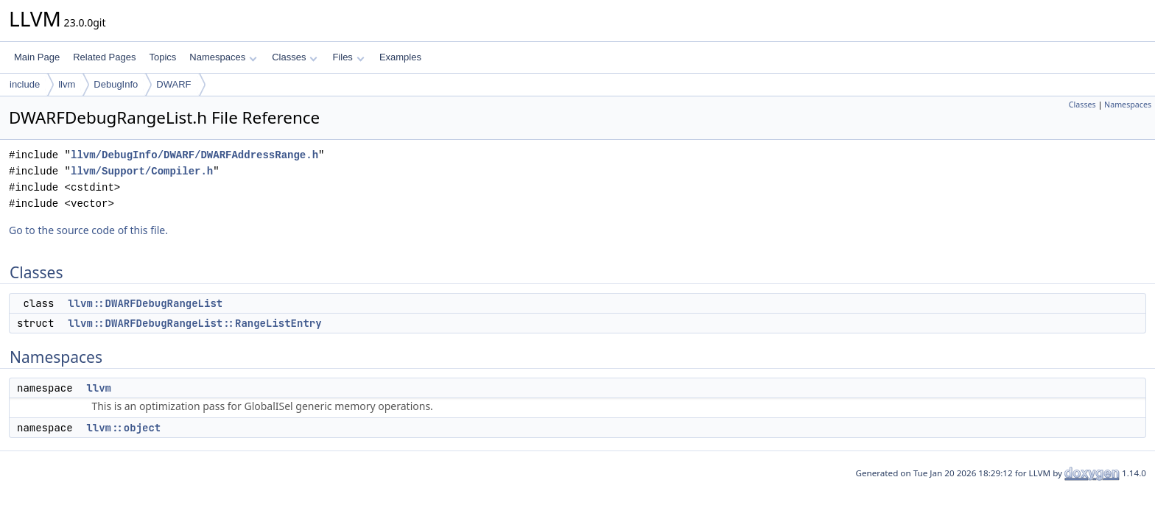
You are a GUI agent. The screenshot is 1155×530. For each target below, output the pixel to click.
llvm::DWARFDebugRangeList (145, 303)
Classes (294, 57)
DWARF (173, 84)
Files (348, 57)
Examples (400, 57)
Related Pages (104, 57)
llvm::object (123, 427)
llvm (66, 84)
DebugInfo (116, 84)
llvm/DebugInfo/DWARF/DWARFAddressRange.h (194, 155)
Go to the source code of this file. (88, 230)
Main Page (37, 57)
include (25, 84)
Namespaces (222, 57)
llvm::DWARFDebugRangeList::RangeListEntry (194, 323)
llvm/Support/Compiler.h (142, 171)
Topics (162, 57)
